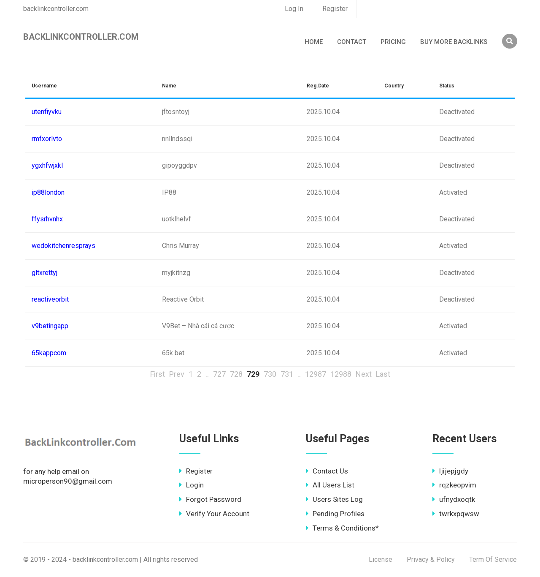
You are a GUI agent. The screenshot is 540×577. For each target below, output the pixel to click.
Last (383, 374)
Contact (351, 42)
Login (191, 485)
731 (287, 374)
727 (219, 374)
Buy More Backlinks (453, 42)
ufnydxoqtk (453, 499)
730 (270, 374)
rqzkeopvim (454, 485)
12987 (315, 374)
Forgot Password (210, 499)
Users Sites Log (334, 499)
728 (236, 374)
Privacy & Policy (431, 559)
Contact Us (327, 471)
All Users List (330, 485)
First (157, 374)
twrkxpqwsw (455, 513)
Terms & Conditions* (342, 528)
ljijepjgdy (450, 471)
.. (207, 374)
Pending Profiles (335, 513)
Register (335, 9)
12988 (340, 374)
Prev (176, 374)
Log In (294, 9)
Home (314, 42)
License (380, 559)
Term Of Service (493, 559)
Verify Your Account (214, 513)
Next (364, 374)
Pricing (393, 42)
